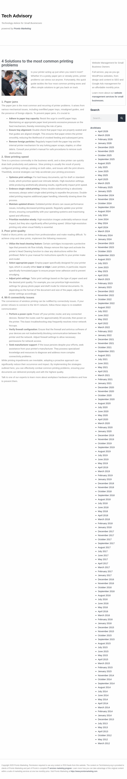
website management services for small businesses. (107, 96)
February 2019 (105, 475)
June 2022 (103, 315)
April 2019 (103, 467)
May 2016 (103, 607)
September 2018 (106, 495)
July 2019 (103, 455)
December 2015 (106, 627)
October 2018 (105, 491)
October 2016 (105, 587)
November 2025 (106, 151)
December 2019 (106, 435)
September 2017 (106, 543)
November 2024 (106, 199)
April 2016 (103, 611)
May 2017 (103, 559)
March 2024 (104, 231)
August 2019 (104, 451)
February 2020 (105, 427)
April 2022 (103, 323)
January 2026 (105, 143)
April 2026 (103, 131)
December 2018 (106, 483)
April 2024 (103, 227)
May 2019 (103, 463)
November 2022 (106, 295)
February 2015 (105, 667)
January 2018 (105, 527)
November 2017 (106, 535)
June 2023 (103, 267)
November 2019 (106, 439)
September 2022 (106, 303)
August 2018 (104, 499)
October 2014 (105, 679)
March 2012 (104, 743)
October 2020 (105, 395)
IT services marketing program (59, 768)
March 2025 (104, 183)
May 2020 (103, 415)
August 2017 (104, 547)
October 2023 (105, 251)
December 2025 (106, 147)
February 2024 (105, 235)
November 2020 (106, 391)
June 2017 (103, 555)
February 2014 (105, 711)
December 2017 (106, 531)
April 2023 (103, 275)
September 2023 (106, 255)
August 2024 (104, 211)
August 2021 (104, 355)
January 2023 (105, 287)
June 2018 (103, 507)
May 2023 (103, 271)
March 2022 (104, 327)
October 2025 (105, 155)
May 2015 (103, 655)
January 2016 (105, 623)
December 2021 (106, 339)
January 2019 (105, 479)
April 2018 (103, 515)
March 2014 (104, 707)
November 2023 (106, 247)
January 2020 (105, 431)
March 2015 (104, 663)
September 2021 (106, 351)
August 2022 (104, 307)
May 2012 (103, 739)
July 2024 (103, 215)
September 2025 (106, 159)
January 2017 (105, 575)
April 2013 (103, 731)
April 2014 (103, 703)
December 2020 (106, 387)
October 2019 (105, 443)
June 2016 (103, 603)
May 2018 (103, 511)
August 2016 (104, 595)
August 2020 (104, 403)
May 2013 (103, 727)
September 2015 (106, 639)
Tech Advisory (17, 15)
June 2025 (103, 171)
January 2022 (105, 335)
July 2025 (103, 167)
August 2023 (104, 259)
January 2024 (105, 239)
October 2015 (105, 635)
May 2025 (103, 175)
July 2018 (103, 503)
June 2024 (103, 219)
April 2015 (103, 659)
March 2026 (104, 135)
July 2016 (103, 599)
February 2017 (105, 571)
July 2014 (103, 691)
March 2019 (104, 471)
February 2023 (105, 283)
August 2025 (104, 163)
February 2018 (105, 523)
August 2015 (104, 643)
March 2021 (104, 375)
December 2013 (106, 719)
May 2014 (103, 699)
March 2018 (104, 519)
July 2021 (103, 359)
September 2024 (106, 207)
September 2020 (106, 399)
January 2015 (105, 671)
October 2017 (105, 539)
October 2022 (105, 299)
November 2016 (106, 583)
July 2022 (103, 311)
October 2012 (105, 735)
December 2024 (106, 195)
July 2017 (103, 551)
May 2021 (103, 367)
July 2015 (103, 647)
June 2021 (103, 363)
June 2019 (103, 459)
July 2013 (103, 723)
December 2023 (106, 243)
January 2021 (105, 383)
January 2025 (105, 191)
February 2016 (105, 619)
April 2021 (103, 371)
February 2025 (105, 187)
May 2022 (103, 319)
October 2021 (105, 347)
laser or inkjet (43, 267)
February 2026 (105, 139)
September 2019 (106, 447)
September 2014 (106, 683)
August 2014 (104, 687)
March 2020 (104, 423)
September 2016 (106, 591)
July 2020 (103, 407)
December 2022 (106, 291)
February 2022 (105, 331)
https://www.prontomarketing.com (84, 771)
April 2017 (103, 563)
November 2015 (106, 631)
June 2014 (103, 695)
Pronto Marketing (22, 28)
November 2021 (106, 343)
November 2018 (106, 487)
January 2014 (105, 715)
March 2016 (104, 615)
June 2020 (103, 411)
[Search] (121, 118)
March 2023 (104, 279)
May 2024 (103, 223)
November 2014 (106, 675)
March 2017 (104, 567)
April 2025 (103, 179)
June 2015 (103, 651)
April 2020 (103, 419)
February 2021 (105, 379)
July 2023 (103, 263)
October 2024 (105, 203)
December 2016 (106, 579)
